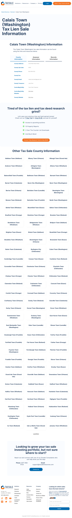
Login (47, 3)
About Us (38, 489)
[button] (18, 3)
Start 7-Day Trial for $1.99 (62, 3)
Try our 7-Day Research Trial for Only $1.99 (36, 140)
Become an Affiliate (40, 495)
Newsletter (29, 499)
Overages (16, 495)
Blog (28, 492)
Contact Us (38, 493)
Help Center (29, 501)
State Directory (29, 490)
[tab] (18, 58)
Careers (38, 491)
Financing (16, 491)
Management (17, 493)
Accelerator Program (17, 500)
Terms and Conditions (38, 500)
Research (16, 489)
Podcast (28, 496)
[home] (7, 3)
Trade (15, 497)
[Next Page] (36, 434)
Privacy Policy (39, 497)
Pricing (40, 3)
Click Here (30, 91)
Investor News (30, 494)
